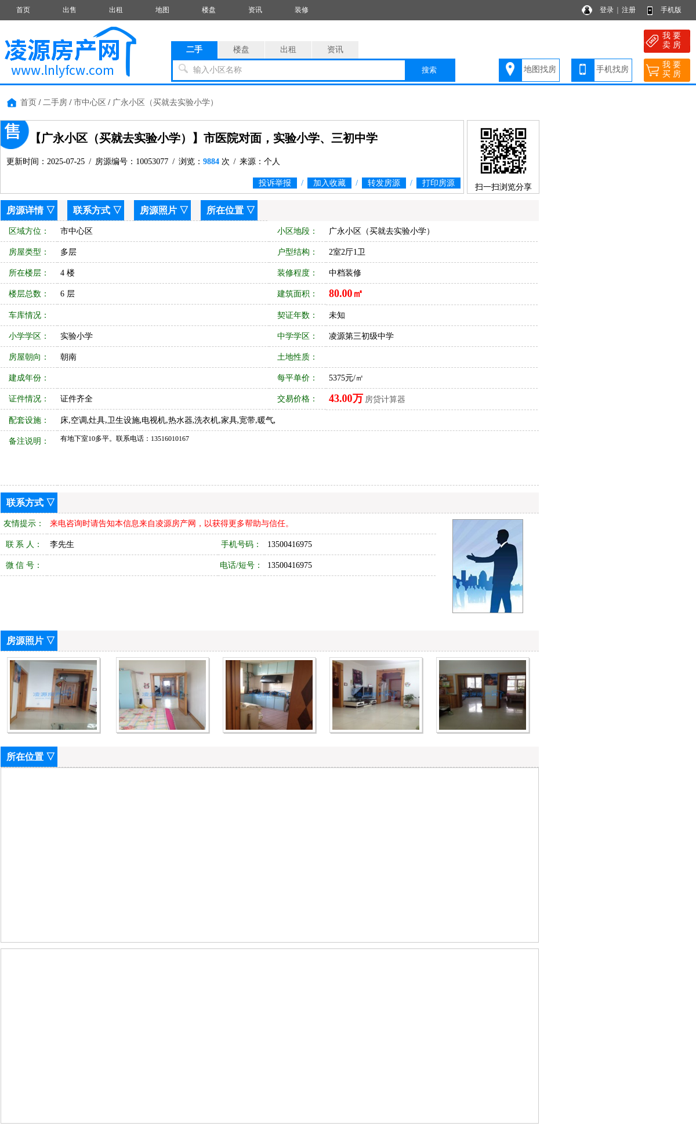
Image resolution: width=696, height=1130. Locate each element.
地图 (162, 10)
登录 (607, 10)
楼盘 (209, 10)
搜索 (429, 70)
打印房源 (438, 183)
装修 (302, 10)
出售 (70, 10)
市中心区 (90, 102)
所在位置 (225, 210)
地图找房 (540, 69)
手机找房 (612, 69)
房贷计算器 (385, 399)
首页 (23, 10)
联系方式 (91, 210)
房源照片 (158, 210)
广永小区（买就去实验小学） (165, 102)
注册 (629, 10)
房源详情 (25, 210)
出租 (116, 10)
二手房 (55, 102)
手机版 (671, 10)
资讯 (255, 10)
